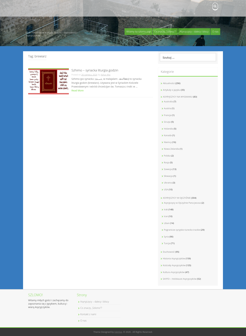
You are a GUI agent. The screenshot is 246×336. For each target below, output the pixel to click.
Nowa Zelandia (171, 148)
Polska (167, 155)
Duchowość (169, 251)
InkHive (118, 331)
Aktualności (169, 83)
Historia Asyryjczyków (174, 258)
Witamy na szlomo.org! (138, 31)
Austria (167, 108)
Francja (167, 115)
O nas (215, 31)
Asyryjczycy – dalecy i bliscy (194, 31)
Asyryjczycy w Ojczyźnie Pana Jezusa (182, 202)
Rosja (166, 162)
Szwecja (168, 169)
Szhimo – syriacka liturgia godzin (94, 70)
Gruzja (167, 121)
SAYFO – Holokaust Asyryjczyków (179, 278)
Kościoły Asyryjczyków (174, 265)
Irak (166, 209)
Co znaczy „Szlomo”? (165, 31)
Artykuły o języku (171, 89)
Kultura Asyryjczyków (173, 272)
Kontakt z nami (33, 8)
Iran (166, 216)
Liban (166, 223)
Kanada (168, 135)
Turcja (167, 243)
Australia (168, 101)
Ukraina (168, 182)
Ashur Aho (105, 74)
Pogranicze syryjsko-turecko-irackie (182, 229)
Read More (77, 90)
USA (166, 189)
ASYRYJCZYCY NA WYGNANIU (178, 96)
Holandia (168, 128)
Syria (166, 236)
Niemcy (168, 142)
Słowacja (168, 175)
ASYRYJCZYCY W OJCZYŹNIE (177, 197)
